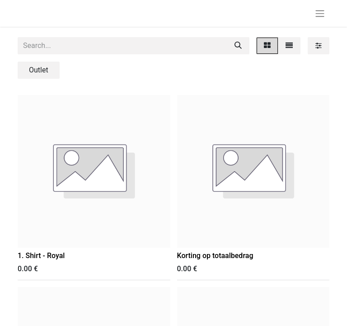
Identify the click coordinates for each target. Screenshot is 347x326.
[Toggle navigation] (319, 13)
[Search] (238, 45)
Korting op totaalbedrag (215, 255)
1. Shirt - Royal (41, 255)
